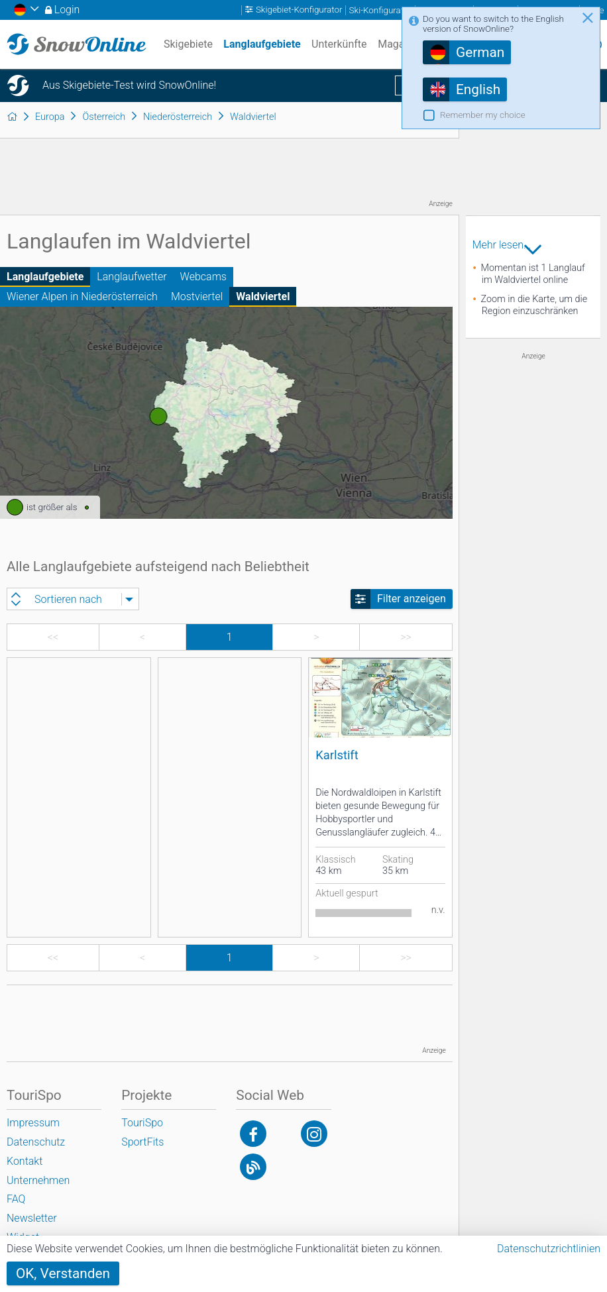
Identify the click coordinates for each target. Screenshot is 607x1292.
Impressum (33, 1122)
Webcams (203, 276)
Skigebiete (188, 44)
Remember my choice (482, 115)
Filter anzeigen (411, 598)
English (478, 89)
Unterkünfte (338, 44)
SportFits (142, 1142)
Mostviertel (197, 296)
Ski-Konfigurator (380, 10)
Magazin (398, 44)
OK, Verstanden (63, 1273)
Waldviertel (263, 296)
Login (67, 9)
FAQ (16, 1199)
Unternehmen (38, 1180)
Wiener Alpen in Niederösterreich (82, 296)
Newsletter (32, 1218)
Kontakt (24, 1161)
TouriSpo (142, 1122)
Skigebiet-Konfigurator (299, 10)
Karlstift (337, 755)
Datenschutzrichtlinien (548, 1248)
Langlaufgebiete (45, 276)
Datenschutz (36, 1142)
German (480, 52)
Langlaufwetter (131, 276)
